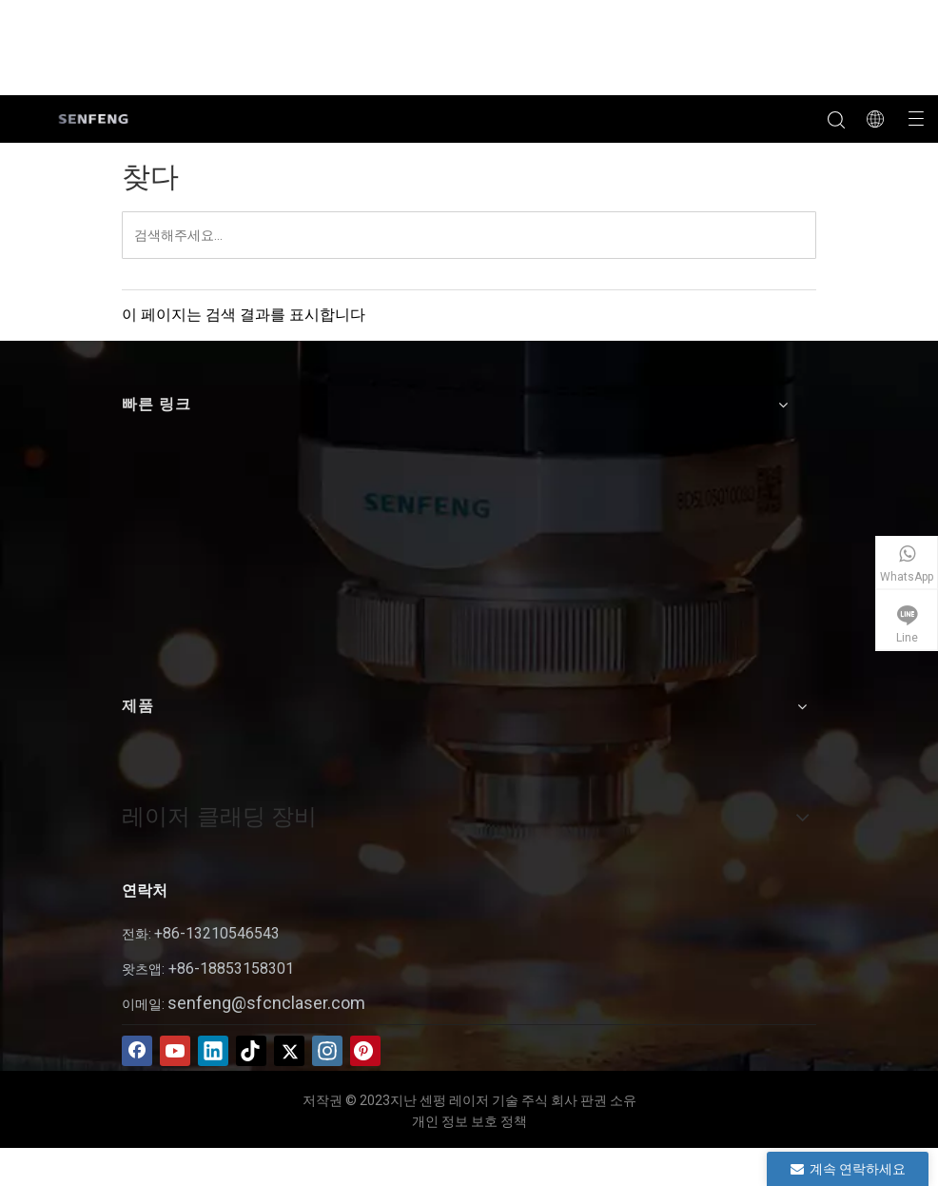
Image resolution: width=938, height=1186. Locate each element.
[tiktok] (251, 1051)
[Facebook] (137, 1051)
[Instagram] (327, 1051)
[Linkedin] (213, 1051)
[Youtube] (175, 1051)
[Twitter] (289, 1051)
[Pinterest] (365, 1051)
